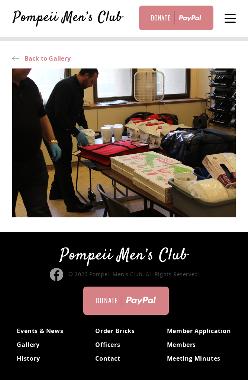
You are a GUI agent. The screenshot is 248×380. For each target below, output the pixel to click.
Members (181, 345)
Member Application (199, 331)
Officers (107, 345)
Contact (107, 358)
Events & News (40, 331)
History (28, 358)
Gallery (28, 345)
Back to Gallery (41, 58)
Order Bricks (115, 331)
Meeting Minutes (193, 358)
